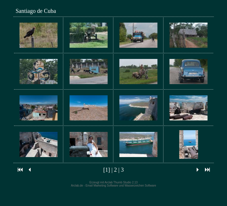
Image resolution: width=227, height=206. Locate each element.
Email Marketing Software (102, 185)
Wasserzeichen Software (140, 185)
